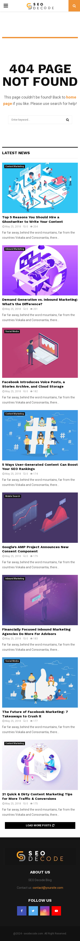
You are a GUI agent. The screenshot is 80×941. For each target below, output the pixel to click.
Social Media (12, 331)
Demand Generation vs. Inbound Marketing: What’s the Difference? (40, 302)
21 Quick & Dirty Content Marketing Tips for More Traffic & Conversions (37, 796)
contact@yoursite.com (48, 887)
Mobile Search (12, 496)
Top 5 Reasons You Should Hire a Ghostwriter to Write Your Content (32, 219)
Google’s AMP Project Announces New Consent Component (35, 549)
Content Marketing (14, 166)
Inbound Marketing (14, 249)
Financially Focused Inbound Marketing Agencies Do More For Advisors (36, 631)
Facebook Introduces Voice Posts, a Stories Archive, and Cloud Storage (33, 384)
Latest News (16, 153)
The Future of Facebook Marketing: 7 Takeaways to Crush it (35, 714)
